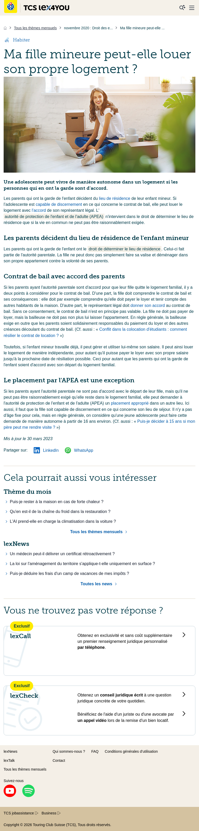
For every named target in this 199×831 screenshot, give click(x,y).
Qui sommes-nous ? (69, 751)
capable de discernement (59, 204)
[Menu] (192, 8)
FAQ (94, 751)
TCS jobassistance (21, 813)
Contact (59, 760)
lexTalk (9, 760)
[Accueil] (5, 28)
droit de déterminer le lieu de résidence (124, 249)
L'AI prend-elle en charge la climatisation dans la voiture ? (63, 521)
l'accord (39, 210)
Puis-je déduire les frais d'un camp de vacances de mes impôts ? (69, 573)
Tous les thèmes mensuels (96, 532)
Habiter (17, 40)
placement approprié (130, 403)
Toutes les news (96, 584)
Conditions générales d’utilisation (131, 751)
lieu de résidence (115, 198)
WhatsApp (79, 450)
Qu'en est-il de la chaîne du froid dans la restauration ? (60, 511)
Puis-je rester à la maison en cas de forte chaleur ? (56, 501)
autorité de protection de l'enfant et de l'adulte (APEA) (54, 216)
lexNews (10, 751)
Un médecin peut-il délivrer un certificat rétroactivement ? (62, 554)
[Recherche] (182, 8)
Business (51, 813)
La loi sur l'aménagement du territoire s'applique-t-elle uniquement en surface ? (82, 563)
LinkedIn (46, 450)
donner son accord (148, 305)
